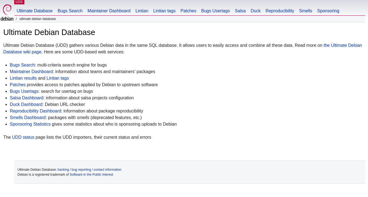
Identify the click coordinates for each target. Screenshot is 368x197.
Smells (305, 10)
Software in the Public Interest (91, 174)
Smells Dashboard (28, 117)
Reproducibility (280, 10)
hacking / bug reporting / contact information (89, 170)
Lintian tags (164, 10)
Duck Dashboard (26, 104)
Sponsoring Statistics (30, 124)
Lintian (142, 10)
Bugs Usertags (215, 10)
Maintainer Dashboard (108, 10)
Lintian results (23, 78)
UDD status (23, 137)
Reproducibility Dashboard (35, 111)
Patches (188, 10)
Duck (255, 10)
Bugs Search (70, 10)
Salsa (240, 10)
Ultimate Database (35, 10)
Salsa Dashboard (26, 97)
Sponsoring (328, 10)
